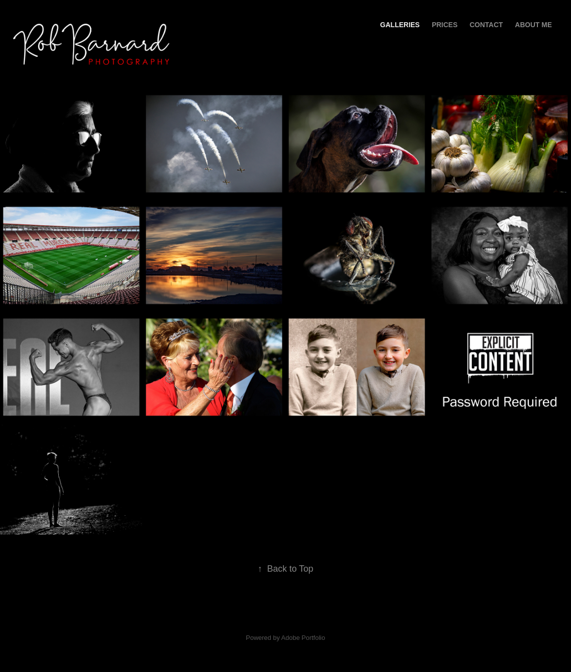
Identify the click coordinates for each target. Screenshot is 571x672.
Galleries (400, 25)
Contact (486, 25)
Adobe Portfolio (303, 637)
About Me (533, 25)
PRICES (444, 25)
